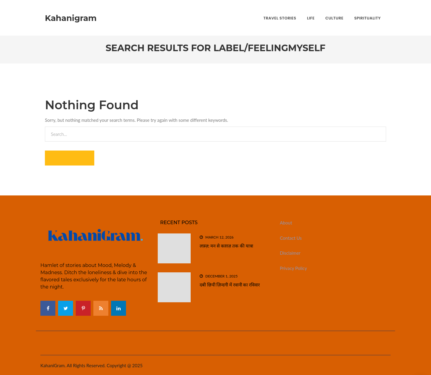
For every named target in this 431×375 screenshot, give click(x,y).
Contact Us (291, 238)
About (286, 222)
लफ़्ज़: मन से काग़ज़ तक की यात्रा (226, 246)
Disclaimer (290, 253)
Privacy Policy (293, 268)
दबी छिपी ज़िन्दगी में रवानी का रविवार (230, 285)
